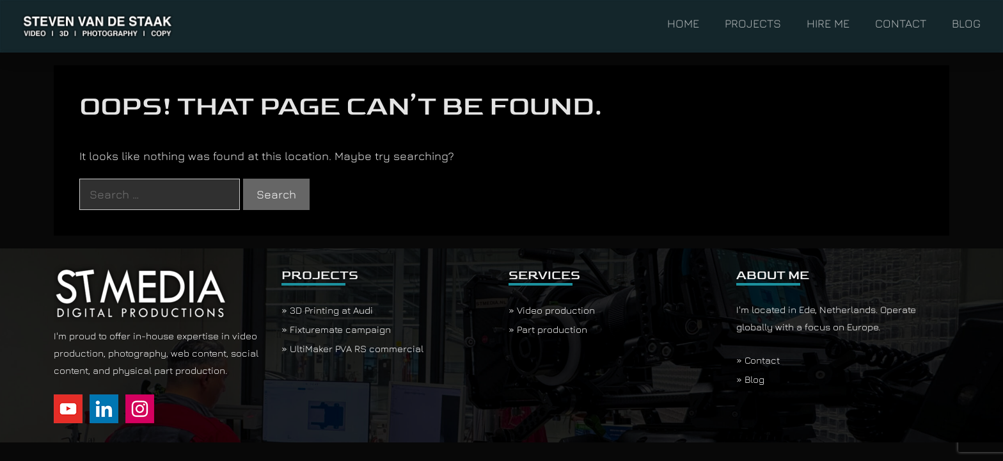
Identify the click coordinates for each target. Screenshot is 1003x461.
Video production (556, 310)
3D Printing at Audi (331, 310)
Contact (762, 360)
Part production (552, 329)
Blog (754, 379)
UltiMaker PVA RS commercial (356, 348)
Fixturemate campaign (340, 329)
